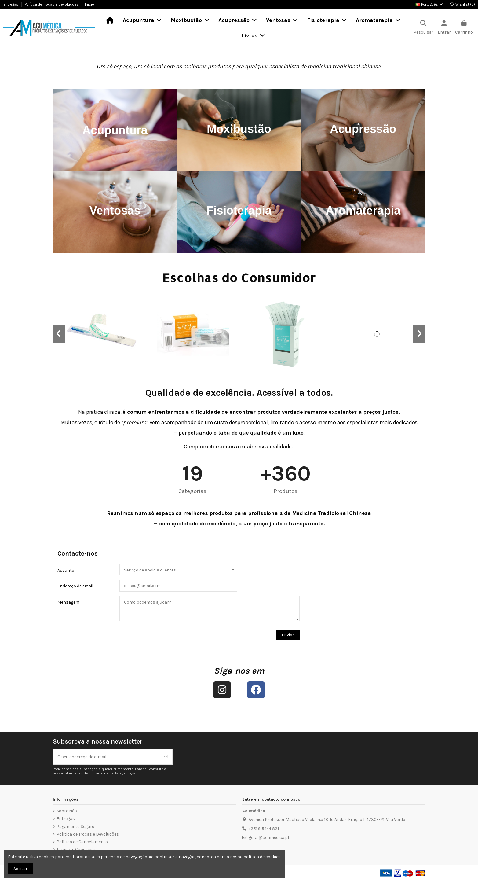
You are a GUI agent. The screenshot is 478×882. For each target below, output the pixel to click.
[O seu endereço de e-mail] (106, 756)
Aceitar (20, 868)
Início (89, 4)
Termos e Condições (76, 849)
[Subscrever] (165, 756)
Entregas (11, 4)
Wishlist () (462, 4)
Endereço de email (75, 586)
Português (429, 4)
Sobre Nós (67, 811)
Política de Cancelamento (82, 841)
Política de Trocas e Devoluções (52, 4)
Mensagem (68, 602)
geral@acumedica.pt (269, 837)
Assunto (65, 570)
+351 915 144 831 (264, 828)
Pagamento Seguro (75, 826)
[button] (59, 334)
